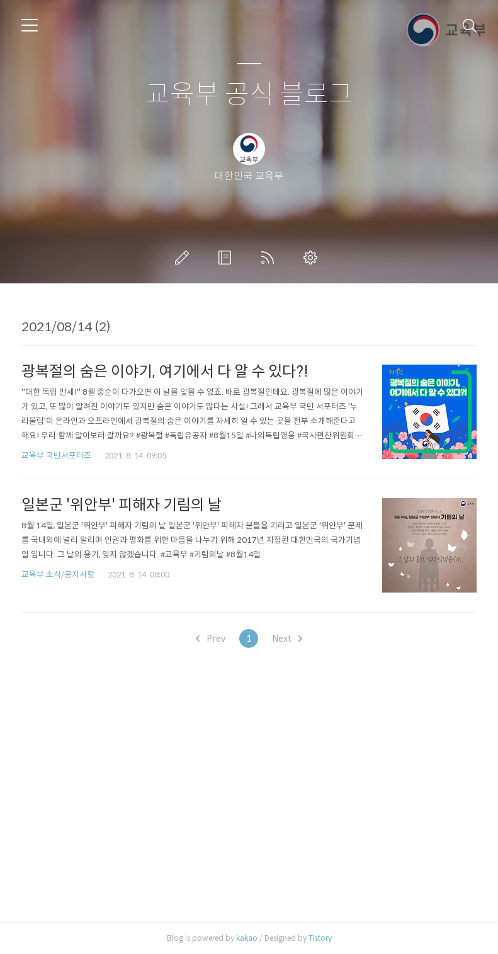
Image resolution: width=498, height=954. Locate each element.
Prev (210, 638)
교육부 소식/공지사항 (57, 574)
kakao (246, 938)
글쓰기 (184, 257)
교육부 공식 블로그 (249, 94)
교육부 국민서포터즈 (56, 455)
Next (287, 638)
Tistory (320, 938)
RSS (270, 257)
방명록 (227, 257)
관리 (313, 257)
